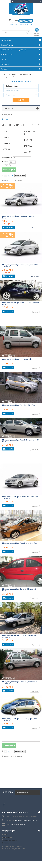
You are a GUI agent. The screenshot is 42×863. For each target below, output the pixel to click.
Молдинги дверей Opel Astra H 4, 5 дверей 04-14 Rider (20, 441)
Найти (21, 100)
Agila (6, 137)
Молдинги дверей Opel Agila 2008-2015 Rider (19, 405)
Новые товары (7, 837)
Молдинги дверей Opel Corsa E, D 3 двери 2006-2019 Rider (20, 266)
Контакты (5, 843)
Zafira (27, 151)
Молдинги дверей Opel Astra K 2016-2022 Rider (20, 543)
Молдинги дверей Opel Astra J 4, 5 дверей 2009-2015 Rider (20, 497)
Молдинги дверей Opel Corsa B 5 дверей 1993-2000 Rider (20, 636)
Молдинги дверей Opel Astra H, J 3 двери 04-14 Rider (20, 217)
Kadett (28, 140)
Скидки (4, 834)
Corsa (6, 149)
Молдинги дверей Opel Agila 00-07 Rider (17, 359)
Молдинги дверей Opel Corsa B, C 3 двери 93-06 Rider (20, 590)
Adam (6, 131)
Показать (5, 162)
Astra (6, 143)
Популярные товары (9, 840)
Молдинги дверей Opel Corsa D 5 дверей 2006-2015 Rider (20, 719)
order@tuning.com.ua (18, 824)
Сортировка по (7, 158)
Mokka (28, 146)
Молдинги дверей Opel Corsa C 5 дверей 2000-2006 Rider (19, 682)
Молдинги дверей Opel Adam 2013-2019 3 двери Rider (20, 303)
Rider (5, 120)
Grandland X (30, 132)
